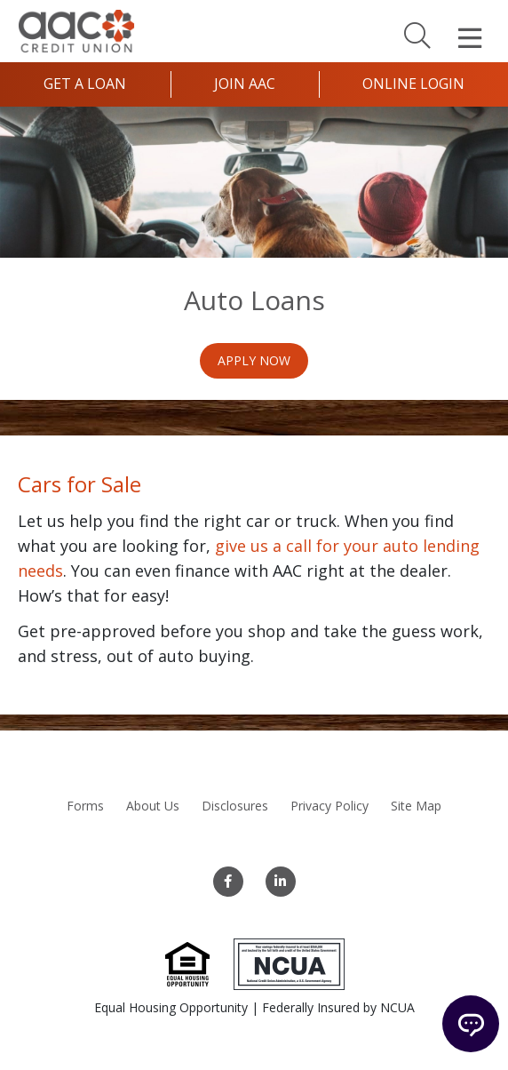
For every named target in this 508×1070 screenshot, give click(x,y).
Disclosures (235, 805)
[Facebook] (228, 881)
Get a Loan (85, 83)
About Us (152, 805)
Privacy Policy (329, 805)
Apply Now (254, 360)
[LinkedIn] (281, 881)
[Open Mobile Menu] (469, 38)
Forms (85, 805)
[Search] (417, 34)
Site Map (416, 805)
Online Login (413, 83)
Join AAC (244, 83)
